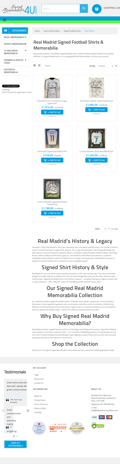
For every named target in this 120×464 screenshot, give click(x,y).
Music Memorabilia (14, 37)
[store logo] (20, 9)
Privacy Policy (39, 400)
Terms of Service (41, 404)
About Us (38, 395)
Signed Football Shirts (72, 30)
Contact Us (38, 382)
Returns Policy (40, 408)
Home (37, 30)
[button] (52, 116)
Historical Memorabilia (11, 71)
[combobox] (65, 8)
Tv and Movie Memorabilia (11, 52)
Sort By (92, 66)
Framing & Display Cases (13, 61)
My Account (39, 378)
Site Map (38, 412)
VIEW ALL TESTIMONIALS (15, 444)
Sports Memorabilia (52, 30)
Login (36, 374)
